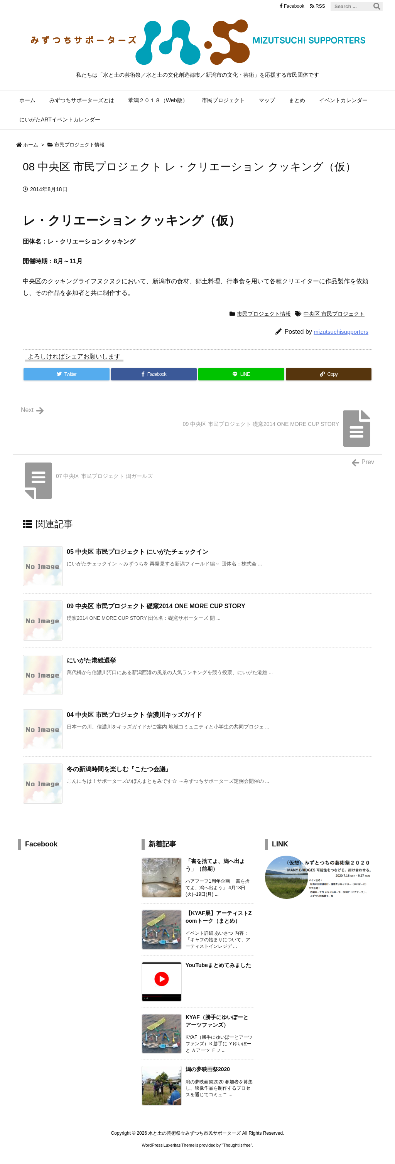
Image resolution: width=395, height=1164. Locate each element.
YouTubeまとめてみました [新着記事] (218, 965)
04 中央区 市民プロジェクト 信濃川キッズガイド (134, 715)
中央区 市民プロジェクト (334, 314)
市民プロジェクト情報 (79, 145)
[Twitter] (67, 374)
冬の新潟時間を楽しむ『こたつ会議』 (119, 769)
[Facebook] (154, 374)
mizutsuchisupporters (341, 331)
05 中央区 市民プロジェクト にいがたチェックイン (137, 551)
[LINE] (241, 374)
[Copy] (329, 374)
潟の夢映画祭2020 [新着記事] (208, 1069)
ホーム (30, 145)
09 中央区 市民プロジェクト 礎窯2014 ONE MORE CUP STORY (156, 606)
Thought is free (236, 1145)
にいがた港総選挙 (91, 660)
